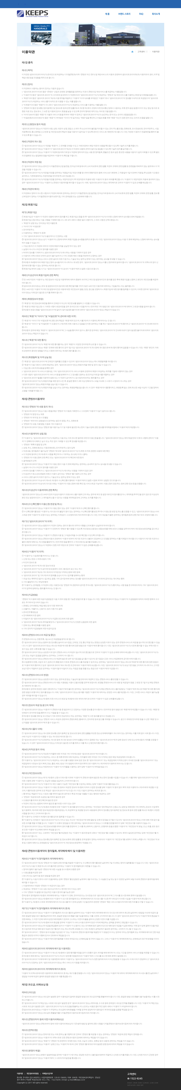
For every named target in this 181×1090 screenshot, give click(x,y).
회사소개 (156, 14)
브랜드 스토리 (124, 14)
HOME (132, 51)
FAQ (141, 14)
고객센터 (141, 51)
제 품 (107, 14)
